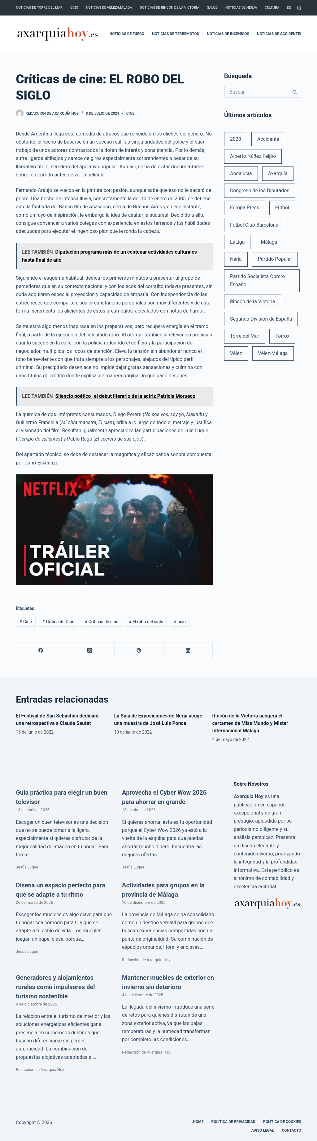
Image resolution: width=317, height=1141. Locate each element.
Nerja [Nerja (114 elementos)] (236, 259)
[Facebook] (40, 650)
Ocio (74, 8)
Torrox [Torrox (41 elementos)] (282, 336)
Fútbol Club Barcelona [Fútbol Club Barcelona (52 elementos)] (254, 225)
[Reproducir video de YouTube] (114, 529)
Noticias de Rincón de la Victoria (169, 8)
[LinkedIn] (188, 650)
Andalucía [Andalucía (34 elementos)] (241, 173)
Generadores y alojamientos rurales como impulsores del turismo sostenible (55, 987)
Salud (212, 8)
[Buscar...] (256, 92)
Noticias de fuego (127, 34)
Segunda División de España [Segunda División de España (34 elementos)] (261, 319)
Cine (130, 113)
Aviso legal (262, 1130)
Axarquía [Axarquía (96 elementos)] (278, 173)
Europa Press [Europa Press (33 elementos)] (244, 208)
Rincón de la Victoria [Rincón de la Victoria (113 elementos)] (252, 301)
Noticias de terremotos (175, 34)
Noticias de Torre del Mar (39, 8)
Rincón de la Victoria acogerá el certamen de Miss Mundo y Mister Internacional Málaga (250, 723)
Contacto (291, 1130)
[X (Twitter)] (90, 650)
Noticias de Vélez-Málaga (109, 8)
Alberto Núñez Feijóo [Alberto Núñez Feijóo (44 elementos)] (253, 156)
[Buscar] (299, 8)
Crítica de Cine (58, 621)
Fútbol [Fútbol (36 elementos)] (282, 208)
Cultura (272, 8)
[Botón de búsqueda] (295, 92)
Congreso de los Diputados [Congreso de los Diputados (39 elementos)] (259, 190)
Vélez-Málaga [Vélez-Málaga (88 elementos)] (273, 353)
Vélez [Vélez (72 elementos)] (236, 353)
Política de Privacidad (233, 1122)
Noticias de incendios (228, 34)
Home (198, 1122)
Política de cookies (282, 1122)
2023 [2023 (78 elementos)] (235, 139)
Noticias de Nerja (241, 8)
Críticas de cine (101, 621)
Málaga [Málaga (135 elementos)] (269, 242)
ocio (180, 621)
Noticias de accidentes (279, 34)
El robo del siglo (146, 621)
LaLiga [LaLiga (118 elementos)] (237, 242)
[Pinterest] (139, 650)
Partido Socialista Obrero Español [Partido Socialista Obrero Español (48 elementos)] (257, 280)
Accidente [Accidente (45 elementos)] (268, 139)
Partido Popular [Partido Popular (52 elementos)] (275, 259)
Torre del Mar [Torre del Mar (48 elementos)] (244, 336)
